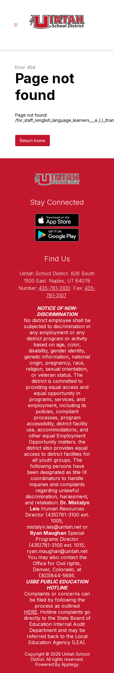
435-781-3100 (54, 288)
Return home (32, 140)
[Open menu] (15, 25)
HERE (30, 612)
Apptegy (70, 664)
